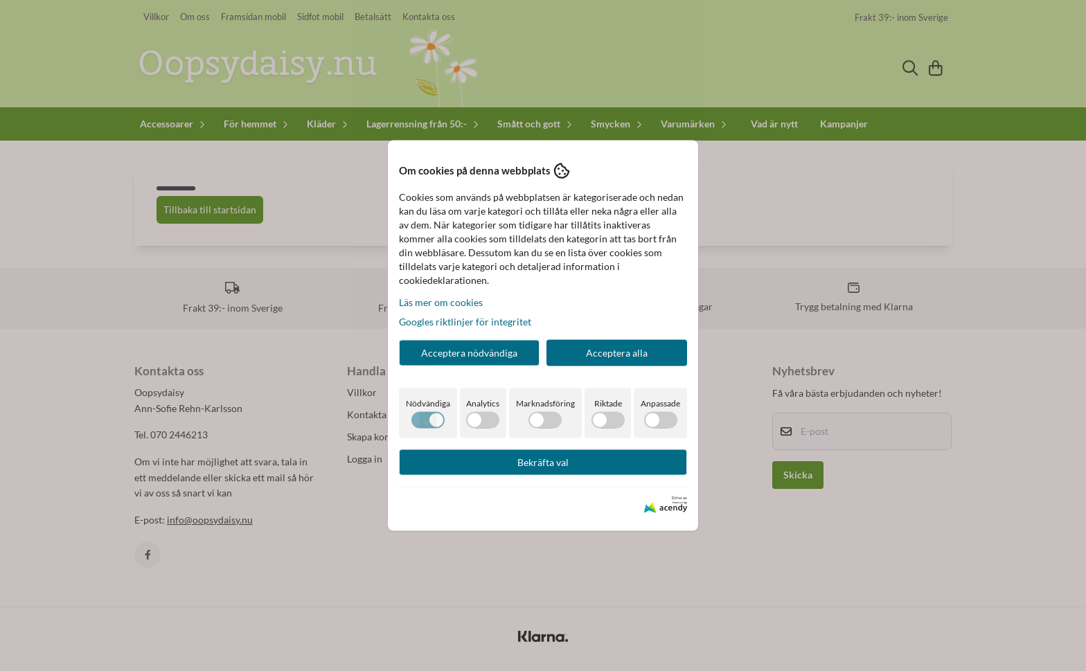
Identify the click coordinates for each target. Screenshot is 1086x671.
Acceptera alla (617, 352)
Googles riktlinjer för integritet (465, 321)
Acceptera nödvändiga (469, 352)
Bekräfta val (543, 461)
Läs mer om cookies (441, 301)
